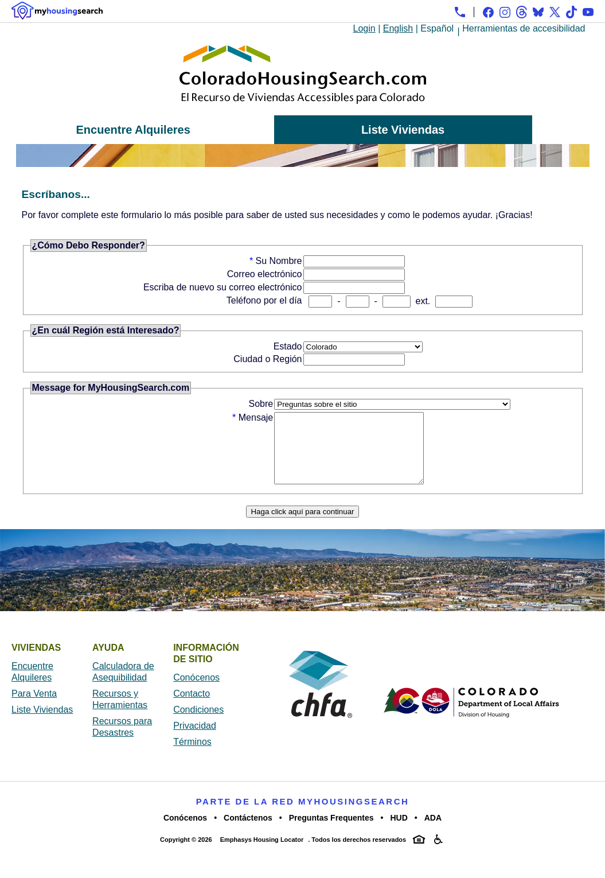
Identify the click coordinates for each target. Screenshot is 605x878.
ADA (433, 831)
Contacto (191, 707)
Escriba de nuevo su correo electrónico (222, 287)
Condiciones (198, 723)
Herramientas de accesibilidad (523, 28)
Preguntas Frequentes (331, 831)
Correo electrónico (264, 274)
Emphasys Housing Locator (261, 853)
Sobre (261, 404)
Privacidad (194, 739)
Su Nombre (279, 261)
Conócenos (196, 691)
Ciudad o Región (267, 359)
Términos (192, 755)
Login (364, 28)
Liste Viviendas (402, 129)
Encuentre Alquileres (133, 129)
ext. (423, 301)
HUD (398, 831)
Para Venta (34, 707)
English (398, 28)
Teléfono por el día (264, 300)
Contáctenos (248, 831)
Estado (288, 346)
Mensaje (256, 417)
